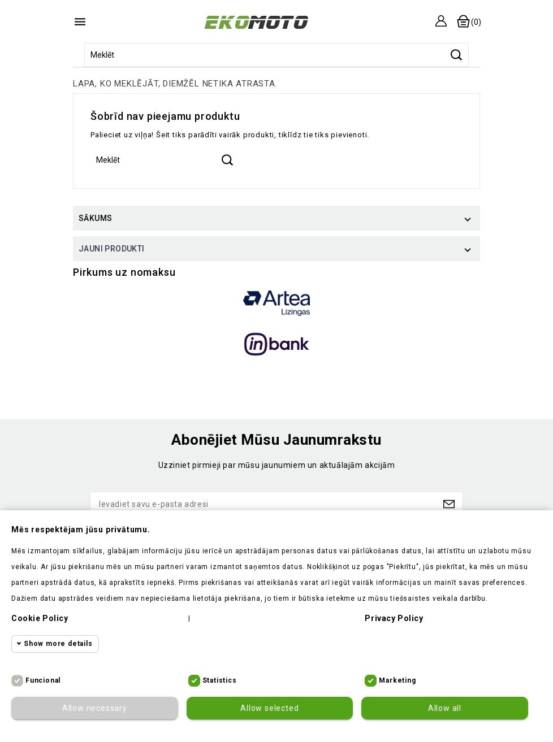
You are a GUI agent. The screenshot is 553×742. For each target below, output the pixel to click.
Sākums (95, 218)
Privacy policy (394, 618)
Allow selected (269, 708)
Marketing (397, 680)
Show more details (58, 644)
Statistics (219, 680)
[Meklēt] (276, 55)
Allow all (444, 708)
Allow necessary (94, 708)
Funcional (43, 680)
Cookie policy (39, 618)
